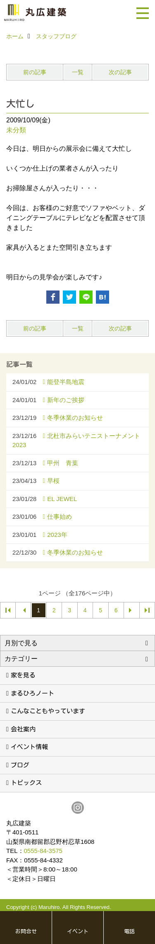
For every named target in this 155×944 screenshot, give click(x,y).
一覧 (77, 72)
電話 (129, 931)
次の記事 (120, 72)
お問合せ (26, 931)
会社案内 (23, 729)
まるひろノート (32, 693)
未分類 (16, 130)
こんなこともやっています (48, 711)
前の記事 (34, 72)
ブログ (20, 765)
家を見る (23, 675)
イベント (77, 931)
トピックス (26, 783)
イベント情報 (29, 747)
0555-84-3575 (43, 850)
